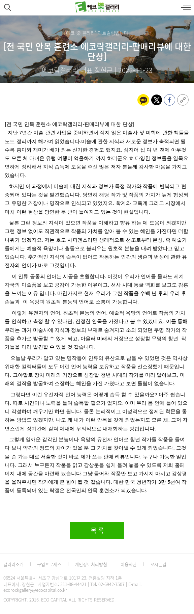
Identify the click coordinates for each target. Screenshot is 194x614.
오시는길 (158, 564)
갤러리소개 (13, 564)
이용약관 (129, 564)
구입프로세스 (49, 564)
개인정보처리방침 (91, 564)
